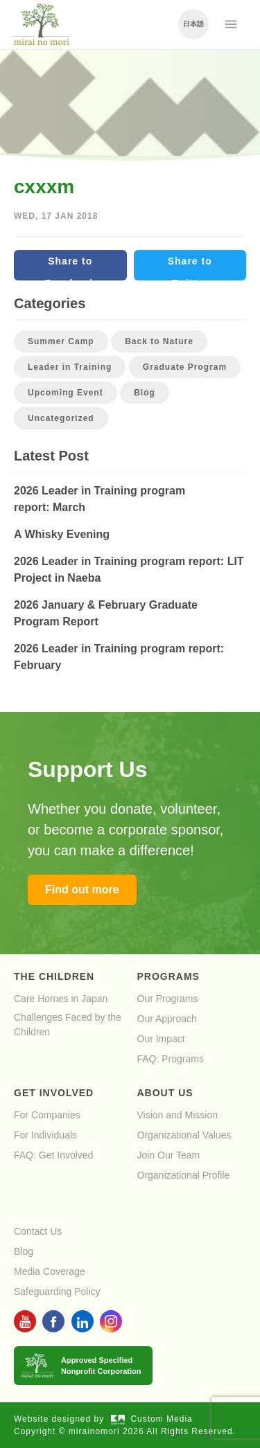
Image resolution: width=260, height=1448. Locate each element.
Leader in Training (70, 367)
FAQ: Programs (170, 1058)
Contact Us (38, 1231)
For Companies (47, 1114)
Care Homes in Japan (60, 998)
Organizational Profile (183, 1175)
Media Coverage (49, 1271)
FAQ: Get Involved (53, 1155)
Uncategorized (61, 418)
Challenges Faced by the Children (67, 1024)
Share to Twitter (190, 268)
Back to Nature (159, 341)
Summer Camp (61, 341)
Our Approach (167, 1018)
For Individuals (45, 1135)
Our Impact (161, 1038)
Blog (144, 392)
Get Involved (54, 1092)
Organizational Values (184, 1135)
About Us (165, 1092)
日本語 (193, 24)
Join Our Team (168, 1155)
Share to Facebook (70, 268)
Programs (168, 976)
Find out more (82, 889)
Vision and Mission (177, 1114)
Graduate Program (185, 367)
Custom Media (152, 1419)
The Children (54, 976)
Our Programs (167, 998)
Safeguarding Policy (57, 1291)
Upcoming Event (65, 392)
